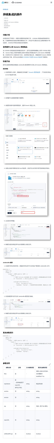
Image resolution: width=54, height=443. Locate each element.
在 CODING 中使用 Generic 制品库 (32, 57)
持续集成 (5, 9)
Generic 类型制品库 (34, 72)
